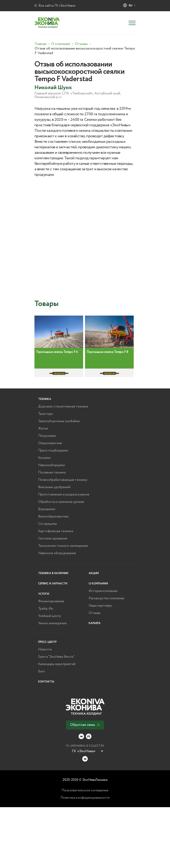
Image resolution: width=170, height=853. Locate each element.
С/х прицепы (47, 524)
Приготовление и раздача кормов (63, 494)
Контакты (46, 682)
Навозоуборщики (51, 465)
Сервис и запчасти (52, 584)
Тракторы (45, 414)
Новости (45, 649)
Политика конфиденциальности (85, 798)
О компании (98, 584)
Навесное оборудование (57, 553)
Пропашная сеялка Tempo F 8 (107, 359)
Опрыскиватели (50, 443)
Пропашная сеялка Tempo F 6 (57, 359)
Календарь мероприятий (56, 664)
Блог (41, 671)
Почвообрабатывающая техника (62, 480)
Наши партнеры (100, 605)
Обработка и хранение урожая (61, 502)
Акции (94, 573)
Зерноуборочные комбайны (59, 421)
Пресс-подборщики (53, 450)
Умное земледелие (52, 623)
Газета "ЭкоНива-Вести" (56, 657)
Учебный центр (49, 616)
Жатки (43, 428)
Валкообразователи (53, 516)
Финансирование (51, 601)
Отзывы (95, 613)
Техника (44, 399)
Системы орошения (52, 538)
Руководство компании (106, 598)
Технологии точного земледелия (63, 546)
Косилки (44, 458)
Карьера (95, 623)
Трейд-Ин (45, 608)
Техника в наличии (53, 573)
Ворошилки (46, 509)
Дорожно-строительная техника (63, 406)
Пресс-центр (47, 642)
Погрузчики (47, 436)
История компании (103, 591)
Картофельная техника (55, 531)
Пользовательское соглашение (85, 790)
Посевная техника (52, 472)
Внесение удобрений (54, 487)
